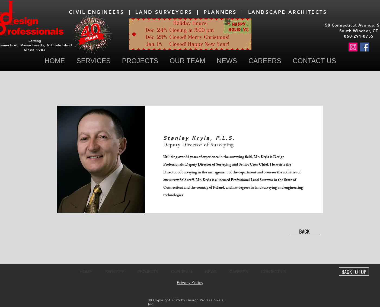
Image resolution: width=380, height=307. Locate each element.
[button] (314, 61)
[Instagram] (353, 47)
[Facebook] (364, 47)
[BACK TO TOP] (354, 271)
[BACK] (304, 231)
